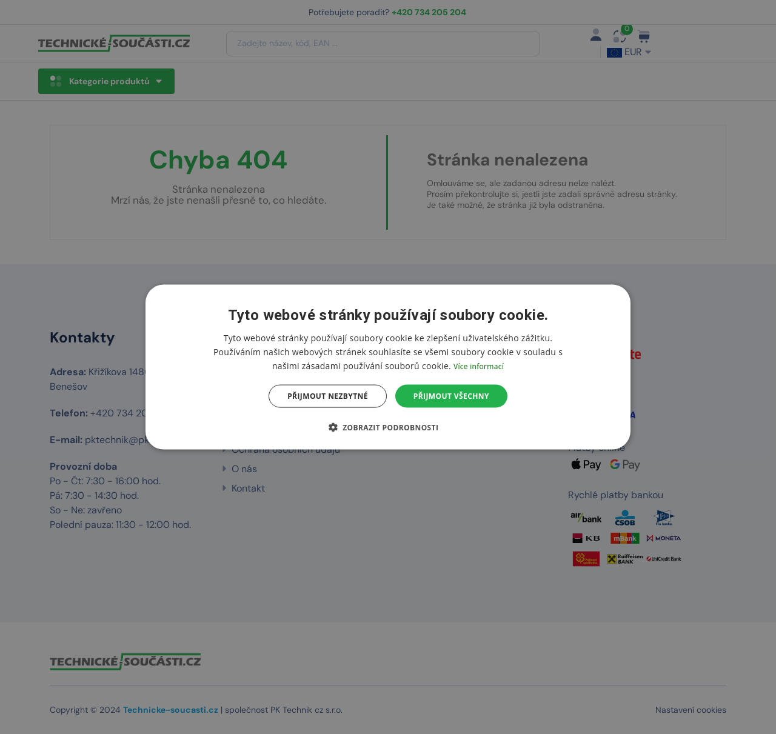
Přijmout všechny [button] (451, 396)
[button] (388, 427)
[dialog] (388, 367)
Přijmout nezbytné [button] (327, 396)
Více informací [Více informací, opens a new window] (478, 366)
